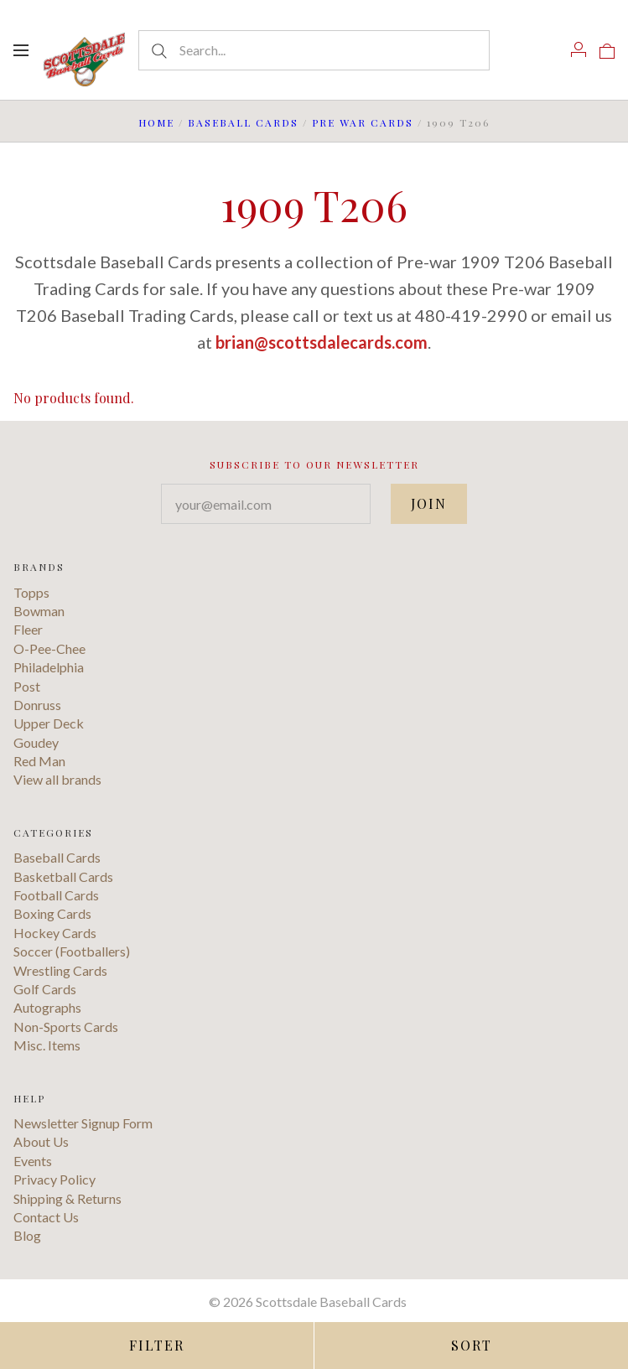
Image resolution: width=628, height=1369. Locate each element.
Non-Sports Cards (65, 1027)
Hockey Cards (54, 933)
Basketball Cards (63, 876)
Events (32, 1161)
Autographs (47, 1007)
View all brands (57, 779)
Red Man (39, 761)
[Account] (578, 49)
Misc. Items (46, 1045)
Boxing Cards (52, 913)
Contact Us (46, 1217)
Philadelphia (48, 667)
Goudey (36, 742)
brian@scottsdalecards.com (321, 342)
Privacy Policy (54, 1179)
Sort (471, 1345)
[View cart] (607, 49)
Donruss (37, 705)
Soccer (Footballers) (71, 951)
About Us (41, 1141)
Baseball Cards (243, 122)
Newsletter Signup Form (83, 1123)
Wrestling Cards (60, 970)
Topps (31, 592)
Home (156, 122)
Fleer (28, 629)
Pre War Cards (362, 122)
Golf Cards (44, 989)
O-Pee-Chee (49, 648)
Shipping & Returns (67, 1198)
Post (26, 686)
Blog (27, 1235)
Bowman (39, 611)
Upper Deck (48, 723)
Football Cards (56, 895)
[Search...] (313, 50)
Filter (156, 1345)
